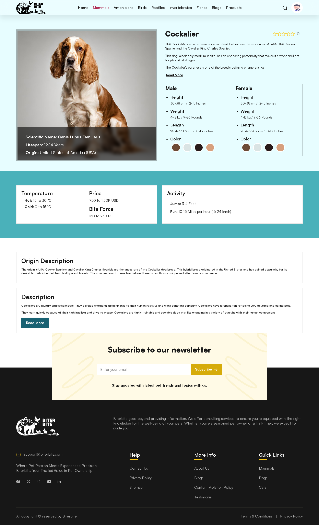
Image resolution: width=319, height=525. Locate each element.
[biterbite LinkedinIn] (60, 482)
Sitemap (136, 487)
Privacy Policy (141, 478)
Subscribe (206, 370)
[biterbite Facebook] (19, 482)
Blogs (215, 7)
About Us (202, 468)
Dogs (263, 478)
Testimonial (203, 497)
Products (232, 7)
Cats (263, 487)
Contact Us (139, 468)
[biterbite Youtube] (50, 482)
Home (85, 7)
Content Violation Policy (214, 487)
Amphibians (124, 7)
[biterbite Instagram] (40, 482)
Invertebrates (180, 7)
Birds (142, 7)
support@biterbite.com (43, 454)
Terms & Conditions (257, 516)
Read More (35, 323)
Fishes (201, 7)
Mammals (102, 7)
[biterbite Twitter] (29, 482)
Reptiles (158, 7)
